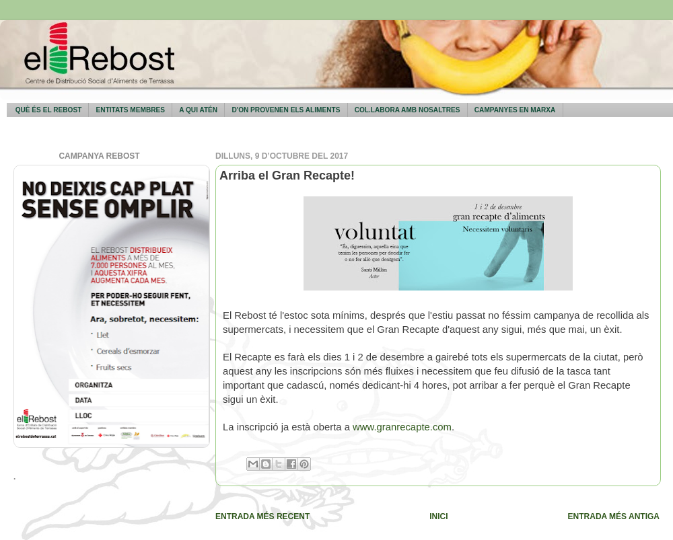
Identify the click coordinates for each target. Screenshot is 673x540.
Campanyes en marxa (515, 110)
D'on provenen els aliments (286, 110)
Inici (438, 516)
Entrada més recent (262, 516)
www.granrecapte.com (402, 427)
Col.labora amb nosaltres (407, 110)
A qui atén (198, 110)
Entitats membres (130, 110)
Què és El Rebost (48, 110)
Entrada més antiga (614, 516)
